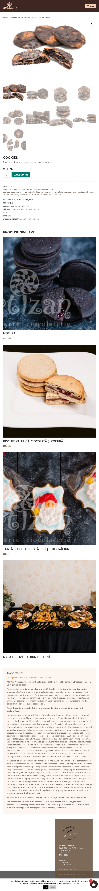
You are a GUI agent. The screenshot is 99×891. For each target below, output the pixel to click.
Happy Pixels (72, 875)
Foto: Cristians (81, 875)
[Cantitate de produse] (7, 174)
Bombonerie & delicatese (30, 17)
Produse (13, 17)
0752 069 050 (63, 862)
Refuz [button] (53, 887)
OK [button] (46, 887)
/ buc (49, 503)
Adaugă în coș (21, 174)
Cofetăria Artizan (70, 835)
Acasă (5, 17)
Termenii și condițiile (71, 883)
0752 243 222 (63, 855)
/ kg (49, 288)
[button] (91, 24)
